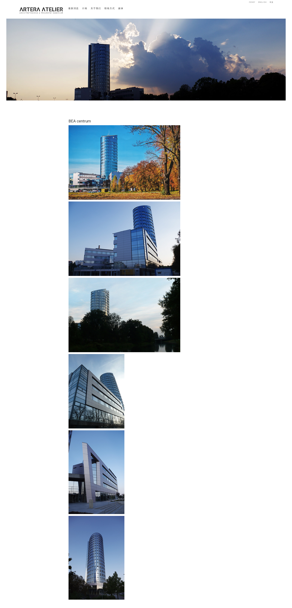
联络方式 (109, 8)
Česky (252, 2)
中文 (271, 2)
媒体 (120, 8)
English (262, 2)
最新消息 (73, 8)
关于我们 (96, 8)
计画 (84, 8)
